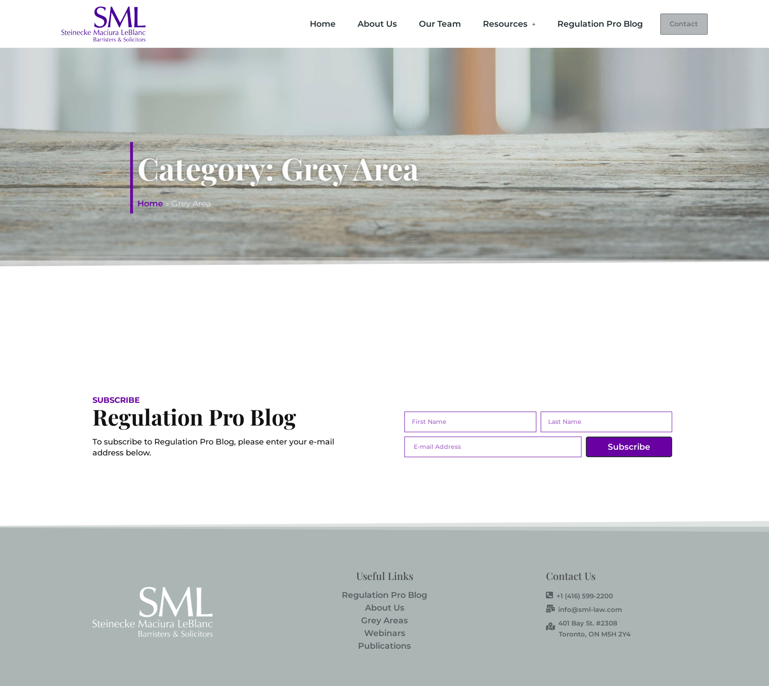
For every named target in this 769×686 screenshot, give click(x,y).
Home (308, 23)
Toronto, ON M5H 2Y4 (595, 634)
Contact (676, 24)
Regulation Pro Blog (585, 23)
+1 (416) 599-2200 (579, 596)
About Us (362, 23)
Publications (384, 646)
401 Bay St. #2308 (581, 623)
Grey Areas (384, 620)
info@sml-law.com (584, 609)
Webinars (384, 633)
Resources (494, 23)
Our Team (425, 23)
